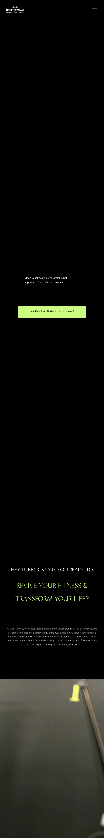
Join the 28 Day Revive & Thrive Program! (52, 311)
